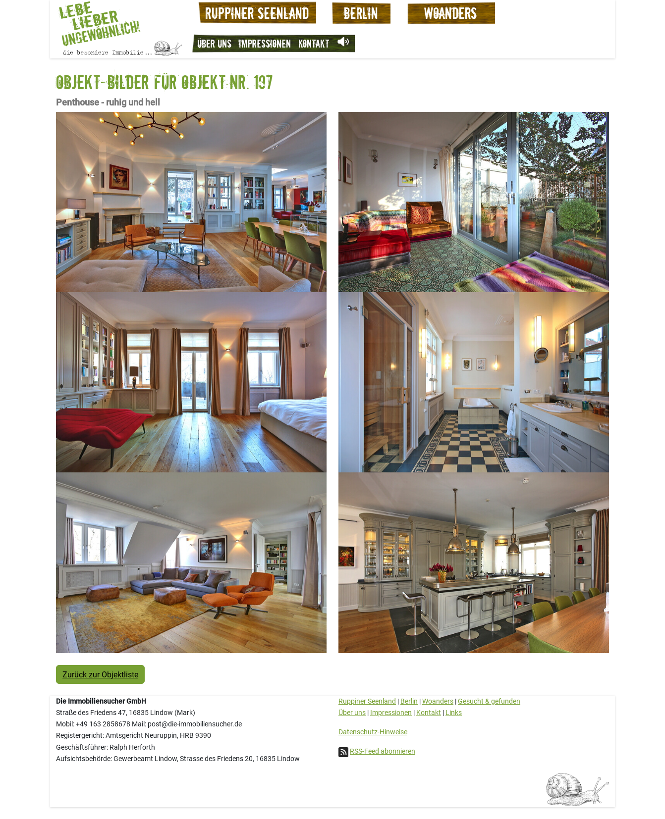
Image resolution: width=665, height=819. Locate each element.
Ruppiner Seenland (367, 701)
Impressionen (265, 43)
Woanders (437, 701)
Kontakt (314, 43)
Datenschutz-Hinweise (372, 731)
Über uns (214, 43)
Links (453, 712)
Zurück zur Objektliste (100, 674)
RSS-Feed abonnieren (382, 751)
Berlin (409, 701)
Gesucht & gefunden (489, 701)
